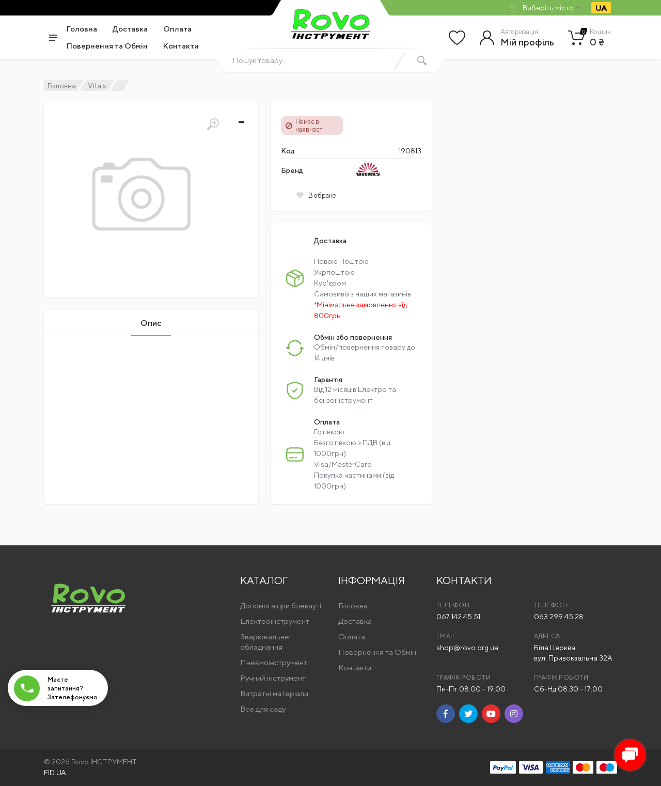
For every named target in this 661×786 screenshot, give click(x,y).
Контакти (181, 45)
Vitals (97, 86)
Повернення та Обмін (107, 45)
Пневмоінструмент (273, 662)
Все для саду (263, 708)
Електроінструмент (274, 621)
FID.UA (55, 772)
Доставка (130, 28)
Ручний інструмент (273, 677)
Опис (151, 323)
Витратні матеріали (274, 693)
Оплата (177, 28)
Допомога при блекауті (280, 605)
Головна (82, 28)
